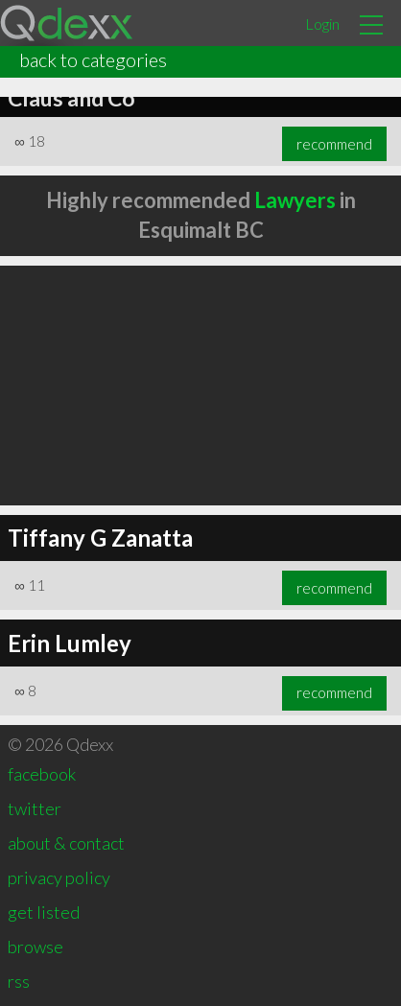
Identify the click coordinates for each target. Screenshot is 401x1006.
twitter (34, 808)
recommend (334, 143)
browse (35, 946)
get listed (44, 912)
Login (322, 23)
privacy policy (59, 877)
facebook (42, 773)
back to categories (93, 59)
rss (19, 981)
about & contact (66, 843)
